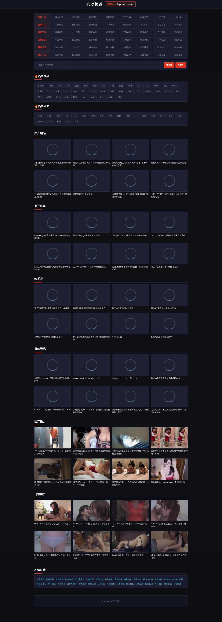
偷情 (95, 86)
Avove (41, 121)
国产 (49, 91)
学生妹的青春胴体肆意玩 (122, 308)
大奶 (177, 91)
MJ (136, 116)
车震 (139, 86)
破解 (121, 91)
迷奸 (144, 116)
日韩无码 (40, 348)
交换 (119, 116)
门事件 (41, 86)
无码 (112, 91)
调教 (158, 91)
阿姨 (103, 86)
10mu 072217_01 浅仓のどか (124, 378)
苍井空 (148, 91)
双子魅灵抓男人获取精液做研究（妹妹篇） (52, 308)
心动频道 (177, 584)
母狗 (174, 86)
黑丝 (101, 97)
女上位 (168, 91)
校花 (110, 97)
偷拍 (130, 86)
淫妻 (128, 116)
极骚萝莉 (110, 32)
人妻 (58, 91)
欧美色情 (110, 55)
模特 (59, 121)
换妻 (121, 86)
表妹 (112, 86)
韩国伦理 (110, 17)
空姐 (119, 97)
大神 (40, 116)
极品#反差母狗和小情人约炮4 (163, 308)
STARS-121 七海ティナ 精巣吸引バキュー (52, 410)
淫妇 (75, 91)
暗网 (66, 91)
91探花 (38, 278)
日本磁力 (40, 494)
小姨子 (102, 91)
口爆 (40, 91)
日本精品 (110, 25)
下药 (162, 116)
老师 (49, 97)
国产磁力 (40, 421)
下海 (179, 116)
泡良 (84, 116)
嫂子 (68, 86)
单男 (110, 116)
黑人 (84, 91)
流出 (40, 97)
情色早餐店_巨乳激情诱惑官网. (86, 235)
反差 (86, 86)
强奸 (156, 86)
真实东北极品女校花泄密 (161, 337)
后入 (147, 86)
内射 (130, 91)
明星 (75, 97)
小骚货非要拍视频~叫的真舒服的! (48, 337)
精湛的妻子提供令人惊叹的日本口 (165, 378)
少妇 (139, 91)
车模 (170, 116)
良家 (75, 116)
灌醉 (153, 116)
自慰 (93, 97)
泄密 (51, 86)
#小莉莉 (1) (117, 337)
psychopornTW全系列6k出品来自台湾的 (168, 235)
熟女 (77, 86)
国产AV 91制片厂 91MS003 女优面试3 (89, 267)
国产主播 (110, 47)
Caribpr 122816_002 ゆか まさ (86, 378)
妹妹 (93, 91)
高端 (66, 116)
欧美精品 (110, 40)
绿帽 (93, 116)
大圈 (58, 116)
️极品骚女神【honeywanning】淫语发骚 (168, 482)
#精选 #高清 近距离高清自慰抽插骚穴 (89, 308)
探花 (49, 116)
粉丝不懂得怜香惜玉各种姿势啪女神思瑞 (168, 163)
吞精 (50, 121)
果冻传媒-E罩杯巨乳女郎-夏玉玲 (165, 267)
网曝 (60, 86)
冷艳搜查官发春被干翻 (82, 194)
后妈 (58, 97)
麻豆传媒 (40, 206)
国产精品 (40, 133)
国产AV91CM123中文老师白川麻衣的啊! (129, 235)
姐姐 (66, 97)
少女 (84, 97)
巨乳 (165, 86)
